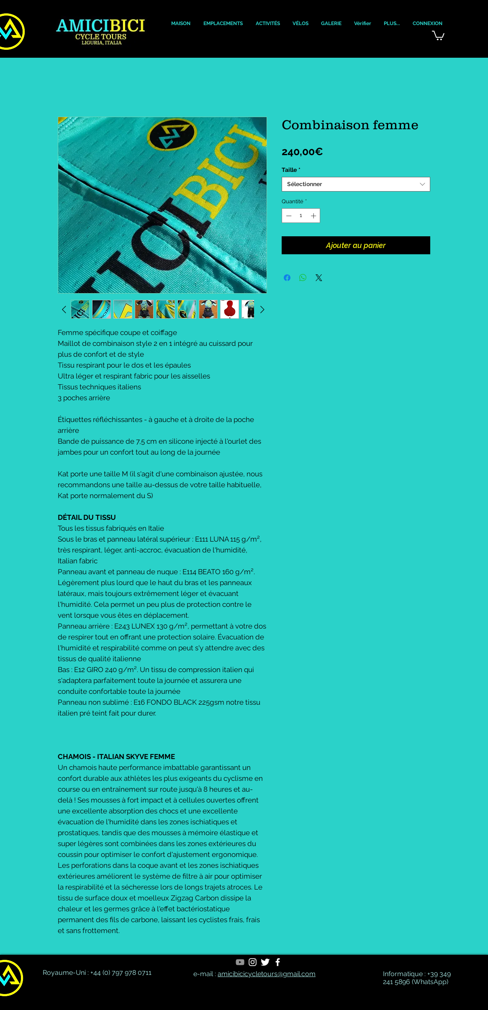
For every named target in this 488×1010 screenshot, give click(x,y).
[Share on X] (319, 278)
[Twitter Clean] (265, 962)
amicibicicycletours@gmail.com (267, 974)
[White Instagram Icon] (252, 962)
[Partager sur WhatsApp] (303, 278)
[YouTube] (240, 962)
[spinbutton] (301, 216)
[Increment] (314, 216)
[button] (180, 24)
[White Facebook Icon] (277, 962)
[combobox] (356, 184)
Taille (291, 169)
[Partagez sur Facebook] (287, 278)
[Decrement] (288, 216)
